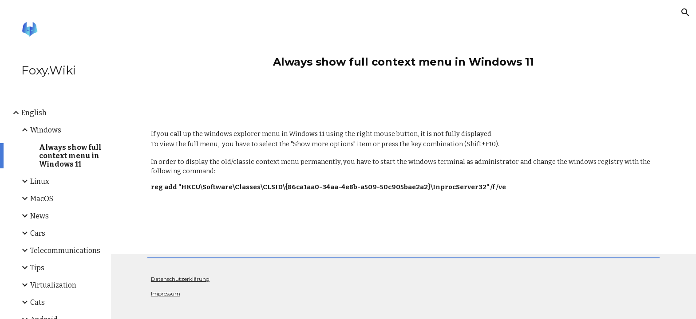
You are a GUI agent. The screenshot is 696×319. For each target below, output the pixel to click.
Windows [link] (45, 130)
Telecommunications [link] (65, 250)
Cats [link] (37, 302)
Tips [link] (37, 268)
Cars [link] (37, 233)
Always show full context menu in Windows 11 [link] (70, 155)
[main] (403, 57)
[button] (685, 12)
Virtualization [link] (53, 285)
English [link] (34, 113)
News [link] (39, 216)
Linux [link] (39, 181)
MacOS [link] (41, 199)
